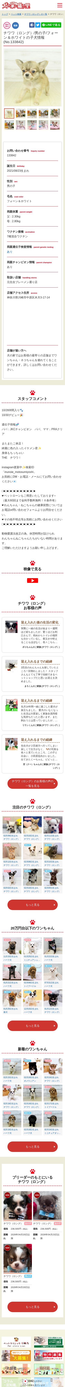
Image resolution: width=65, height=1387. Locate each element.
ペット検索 (16, 14)
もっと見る (33, 904)
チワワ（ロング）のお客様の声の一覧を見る (32, 783)
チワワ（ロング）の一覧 (35, 14)
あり (9, 251)
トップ (5, 14)
